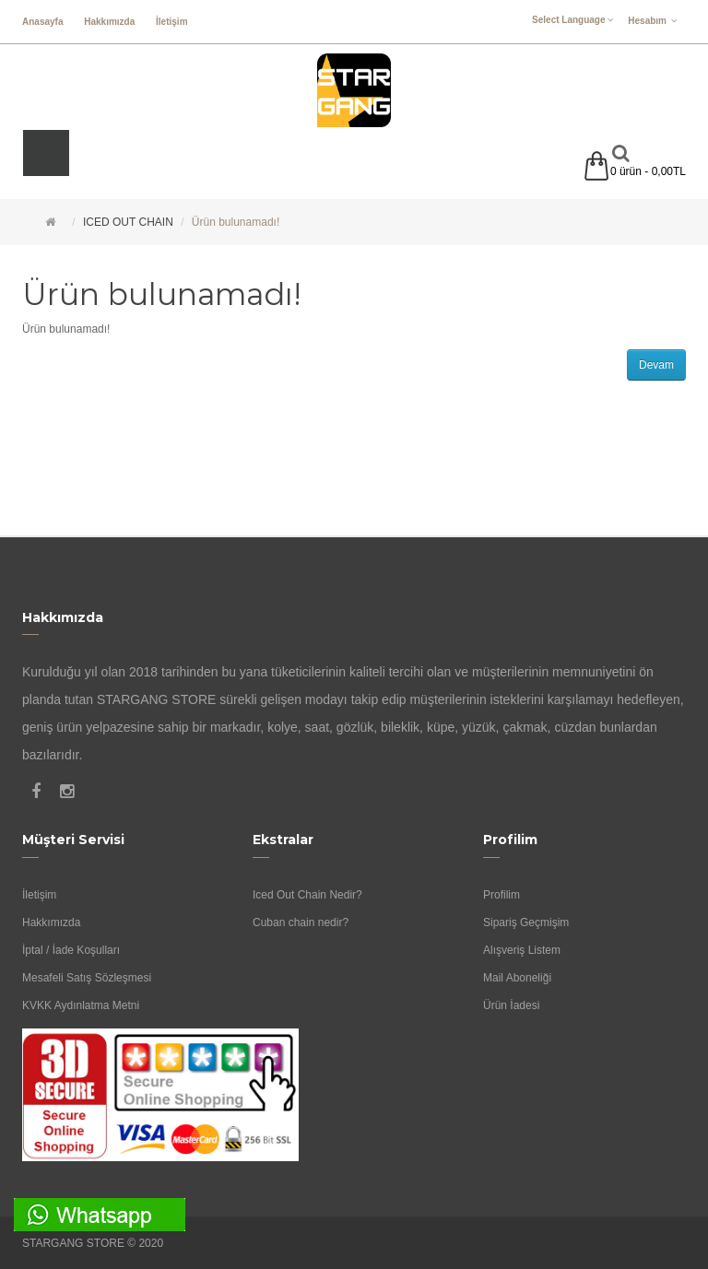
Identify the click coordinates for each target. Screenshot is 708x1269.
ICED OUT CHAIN (128, 222)
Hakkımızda (109, 22)
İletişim (171, 22)
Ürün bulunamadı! (235, 222)
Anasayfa (42, 22)
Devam (656, 364)
